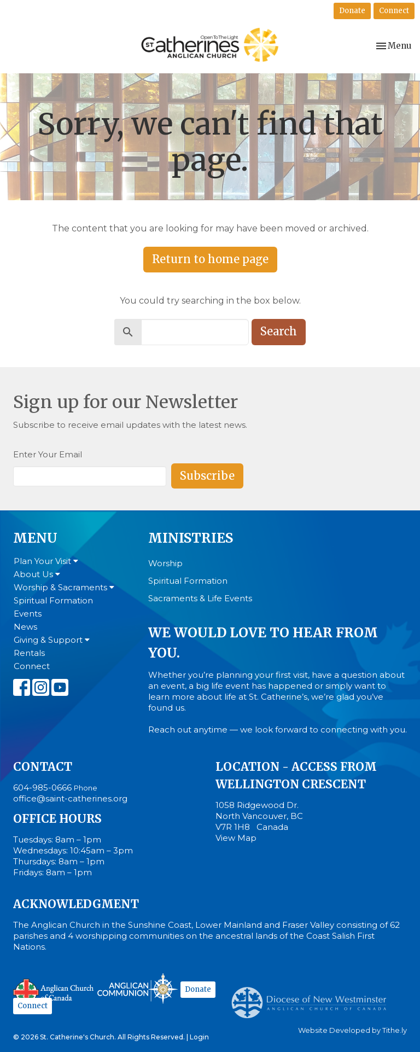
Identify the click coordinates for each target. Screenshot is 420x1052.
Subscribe (207, 476)
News (25, 626)
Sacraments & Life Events (200, 598)
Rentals (29, 653)
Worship (165, 563)
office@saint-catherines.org (70, 798)
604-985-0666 (42, 787)
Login (199, 1037)
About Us (37, 574)
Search (278, 331)
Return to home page (210, 259)
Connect (394, 10)
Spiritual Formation (53, 600)
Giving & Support (52, 640)
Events (28, 613)
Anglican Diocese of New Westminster (313, 997)
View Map (235, 838)
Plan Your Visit (46, 561)
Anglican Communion (137, 988)
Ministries (190, 538)
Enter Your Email (47, 454)
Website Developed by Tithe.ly (352, 1030)
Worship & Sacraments (64, 587)
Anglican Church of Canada (54, 990)
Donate (352, 10)
